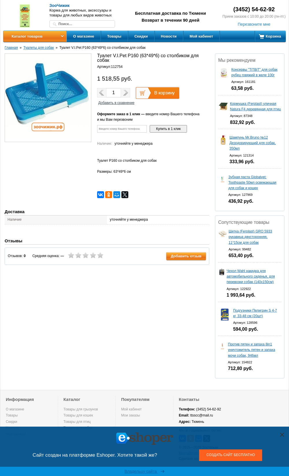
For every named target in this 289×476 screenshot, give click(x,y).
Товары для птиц (77, 422)
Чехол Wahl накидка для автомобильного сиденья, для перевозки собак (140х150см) (251, 276)
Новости (169, 36)
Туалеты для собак (38, 48)
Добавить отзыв (186, 256)
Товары (114, 36)
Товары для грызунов (81, 409)
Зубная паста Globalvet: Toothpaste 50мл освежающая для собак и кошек (252, 182)
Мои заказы (130, 415)
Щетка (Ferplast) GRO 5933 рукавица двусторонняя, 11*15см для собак (250, 236)
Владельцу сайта (145, 471)
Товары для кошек (78, 415)
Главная (11, 48)
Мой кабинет (201, 36)
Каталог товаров (27, 36)
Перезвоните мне (254, 24)
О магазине (83, 36)
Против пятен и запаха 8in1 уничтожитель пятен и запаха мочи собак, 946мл (251, 349)
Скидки (141, 36)
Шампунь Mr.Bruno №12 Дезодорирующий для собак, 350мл (252, 142)
